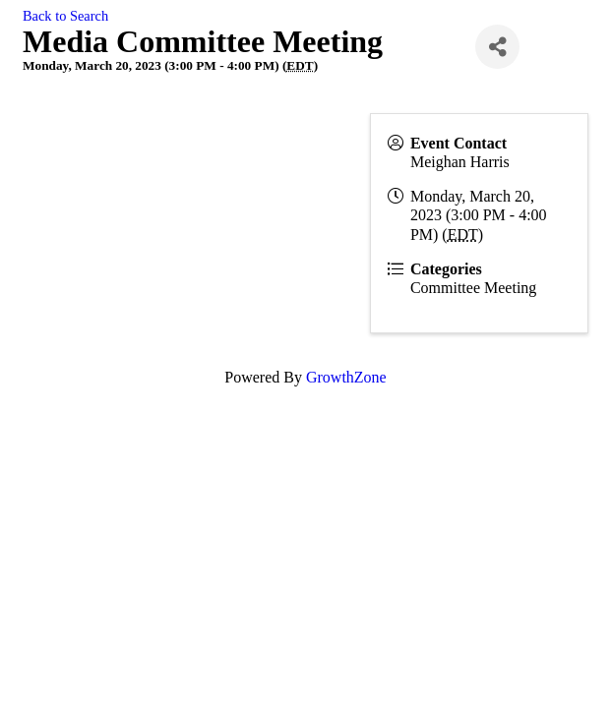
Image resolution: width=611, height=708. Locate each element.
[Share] (497, 47)
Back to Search (65, 16)
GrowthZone (346, 377)
